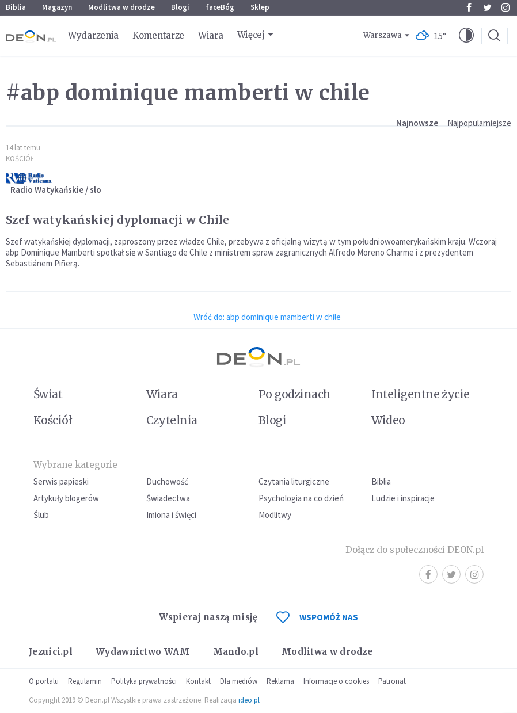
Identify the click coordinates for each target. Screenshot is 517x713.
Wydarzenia (93, 35)
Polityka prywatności (144, 681)
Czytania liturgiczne (293, 481)
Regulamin (85, 681)
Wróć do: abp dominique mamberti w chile (267, 316)
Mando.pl (235, 651)
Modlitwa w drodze (121, 7)
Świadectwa (168, 498)
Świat (47, 394)
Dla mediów (238, 681)
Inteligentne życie (420, 394)
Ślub (41, 514)
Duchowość (167, 481)
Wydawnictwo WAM (143, 651)
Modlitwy (274, 514)
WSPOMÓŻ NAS (317, 617)
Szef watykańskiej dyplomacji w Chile (118, 220)
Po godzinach (294, 394)
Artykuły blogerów (66, 498)
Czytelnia (171, 420)
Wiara (210, 35)
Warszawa (382, 35)
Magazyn (57, 7)
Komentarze (158, 35)
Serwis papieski (61, 481)
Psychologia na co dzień (301, 498)
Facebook (469, 7)
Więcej (251, 34)
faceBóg (220, 7)
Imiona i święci (171, 514)
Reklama (280, 681)
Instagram (505, 7)
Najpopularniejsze (479, 122)
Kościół (20, 158)
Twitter (487, 7)
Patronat (392, 681)
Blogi (180, 7)
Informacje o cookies (336, 681)
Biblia (16, 7)
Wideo (388, 420)
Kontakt (198, 681)
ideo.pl (249, 700)
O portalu (44, 681)
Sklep (259, 7)
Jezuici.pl (51, 651)
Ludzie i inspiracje (403, 498)
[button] (466, 35)
